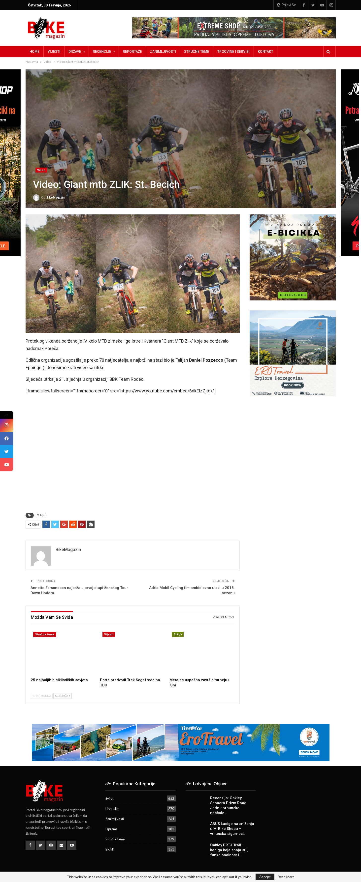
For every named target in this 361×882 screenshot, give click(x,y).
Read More (286, 877)
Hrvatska (112, 809)
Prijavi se (286, 5)
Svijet (109, 798)
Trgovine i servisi (233, 52)
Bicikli (109, 849)
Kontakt (265, 52)
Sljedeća (62, 695)
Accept (265, 877)
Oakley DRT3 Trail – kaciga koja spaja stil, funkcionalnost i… (229, 850)
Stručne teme (196, 52)
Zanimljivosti (163, 52)
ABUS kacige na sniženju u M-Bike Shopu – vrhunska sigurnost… (232, 829)
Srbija (178, 634)
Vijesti (54, 52)
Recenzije (102, 52)
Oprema (111, 829)
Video (41, 170)
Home (34, 52)
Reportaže (132, 52)
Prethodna (42, 695)
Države (74, 52)
